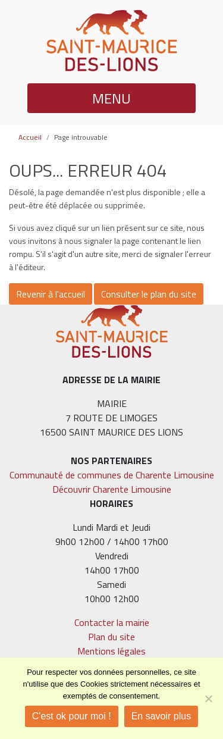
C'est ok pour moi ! (71, 716)
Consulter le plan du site (148, 294)
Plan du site (111, 637)
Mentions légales (111, 651)
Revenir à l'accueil (50, 294)
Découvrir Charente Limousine (111, 489)
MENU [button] (111, 98)
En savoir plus (161, 716)
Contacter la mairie (111, 622)
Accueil (30, 137)
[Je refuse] (208, 698)
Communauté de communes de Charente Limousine (112, 475)
